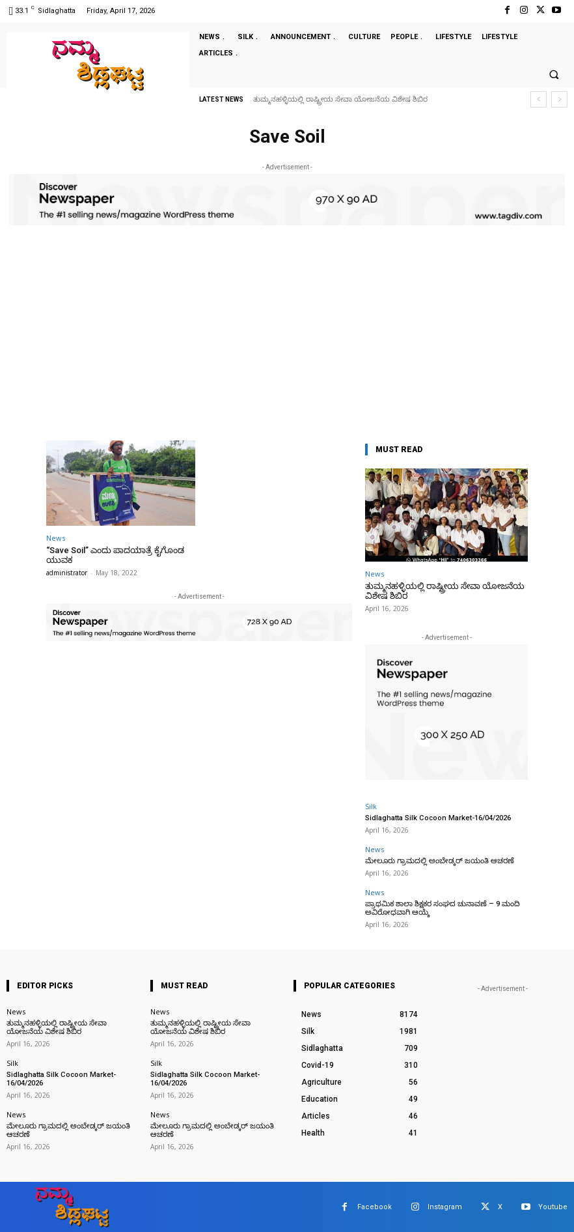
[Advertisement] (287, 342)
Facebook (374, 1205)
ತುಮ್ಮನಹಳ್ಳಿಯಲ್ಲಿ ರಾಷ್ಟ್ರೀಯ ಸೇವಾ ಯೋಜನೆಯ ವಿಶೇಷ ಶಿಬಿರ (340, 99)
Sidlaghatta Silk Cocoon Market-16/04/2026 (437, 818)
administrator (66, 572)
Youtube (552, 1205)
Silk (371, 806)
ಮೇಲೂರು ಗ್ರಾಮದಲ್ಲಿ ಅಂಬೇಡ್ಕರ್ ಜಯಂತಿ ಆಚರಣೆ (437, 860)
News (55, 537)
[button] (553, 75)
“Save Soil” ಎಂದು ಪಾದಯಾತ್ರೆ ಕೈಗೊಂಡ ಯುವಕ (114, 555)
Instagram (445, 1205)
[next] (559, 99)
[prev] (538, 99)
